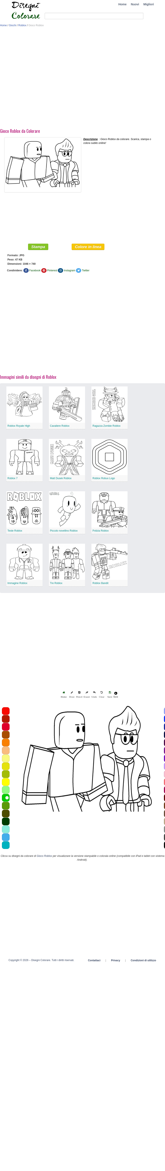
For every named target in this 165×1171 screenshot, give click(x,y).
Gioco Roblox (44, 855)
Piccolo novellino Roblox (64, 530)
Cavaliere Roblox (59, 425)
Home (122, 4)
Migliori (148, 4)
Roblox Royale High (18, 425)
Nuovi (135, 4)
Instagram (69, 270)
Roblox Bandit (100, 583)
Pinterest (52, 270)
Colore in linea (88, 247)
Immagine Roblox (17, 583)
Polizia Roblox (100, 530)
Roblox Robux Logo (103, 478)
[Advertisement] (47, 79)
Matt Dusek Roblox (60, 478)
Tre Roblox (56, 583)
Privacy (115, 960)
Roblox (22, 25)
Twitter (85, 270)
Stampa (38, 247)
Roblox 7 (12, 478)
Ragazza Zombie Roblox (106, 425)
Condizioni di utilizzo (143, 960)
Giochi (12, 25)
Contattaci (94, 960)
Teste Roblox (14, 530)
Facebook (35, 270)
